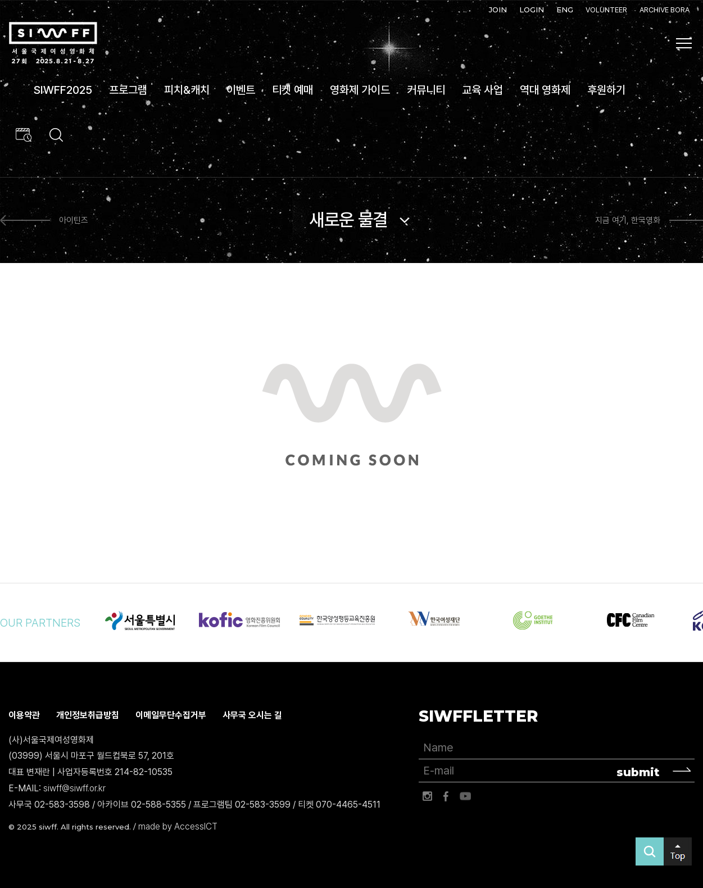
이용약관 (24, 715)
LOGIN (531, 9)
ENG (564, 9)
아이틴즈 (73, 220)
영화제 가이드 (360, 90)
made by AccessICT (177, 826)
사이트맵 (684, 43)
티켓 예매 (292, 90)
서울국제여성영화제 (52, 42)
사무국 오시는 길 (252, 715)
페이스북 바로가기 (446, 796)
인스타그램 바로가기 (427, 796)
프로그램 (128, 90)
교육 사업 (482, 90)
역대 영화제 (545, 90)
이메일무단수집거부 (170, 715)
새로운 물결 (348, 219)
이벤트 (240, 90)
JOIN (498, 9)
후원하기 (606, 90)
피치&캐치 (187, 90)
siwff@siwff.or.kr (74, 788)
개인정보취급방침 (87, 715)
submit (638, 772)
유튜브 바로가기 (465, 796)
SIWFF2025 (63, 90)
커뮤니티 (426, 90)
